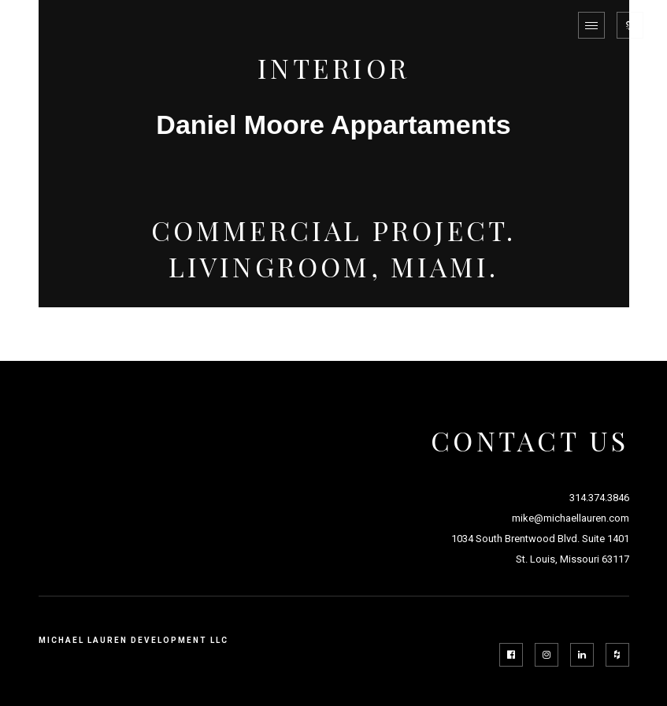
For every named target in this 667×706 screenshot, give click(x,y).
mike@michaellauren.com (570, 518)
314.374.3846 (599, 497)
